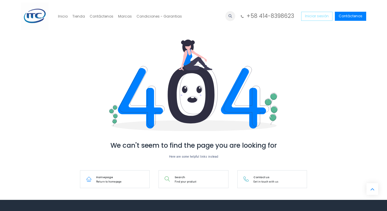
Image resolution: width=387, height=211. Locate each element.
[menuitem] (63, 16)
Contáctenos (350, 15)
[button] (230, 16)
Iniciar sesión (317, 15)
